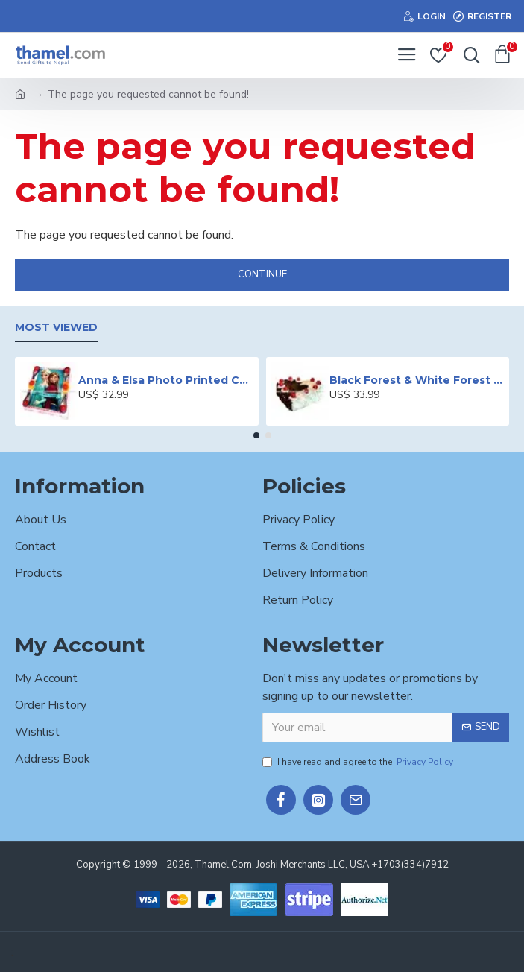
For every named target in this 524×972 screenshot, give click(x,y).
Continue (262, 274)
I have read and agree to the (358, 762)
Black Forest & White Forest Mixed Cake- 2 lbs (416, 380)
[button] (256, 435)
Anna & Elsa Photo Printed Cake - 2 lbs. (165, 380)
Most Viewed (56, 327)
